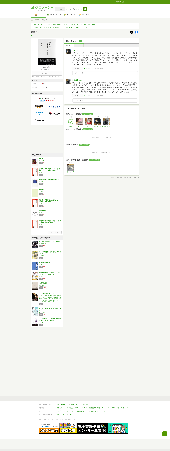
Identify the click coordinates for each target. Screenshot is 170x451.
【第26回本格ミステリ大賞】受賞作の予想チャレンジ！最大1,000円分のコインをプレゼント (60, 27)
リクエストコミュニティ (98, 411)
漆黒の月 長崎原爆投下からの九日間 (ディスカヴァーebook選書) (49, 169)
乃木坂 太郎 (42, 312)
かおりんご (76, 50)
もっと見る (55, 232)
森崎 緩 (41, 276)
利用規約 (85, 404)
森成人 (37, 20)
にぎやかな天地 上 (44, 262)
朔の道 (41, 158)
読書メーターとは (62, 404)
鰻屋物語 (42, 189)
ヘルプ (59, 411)
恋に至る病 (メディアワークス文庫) (49, 241)
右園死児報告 (43, 283)
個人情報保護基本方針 (71, 408)
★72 (85, 95)
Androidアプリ (61, 414)
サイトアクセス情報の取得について (118, 408)
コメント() (91, 68)
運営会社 (59, 408)
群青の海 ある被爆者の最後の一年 (49, 179)
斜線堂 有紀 (42, 243)
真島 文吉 (41, 285)
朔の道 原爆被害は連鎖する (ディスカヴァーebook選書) (50, 201)
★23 (85, 68)
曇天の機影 (42, 210)
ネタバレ (78, 45)
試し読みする (46, 73)
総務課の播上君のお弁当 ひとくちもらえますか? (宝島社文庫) (49, 273)
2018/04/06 (100, 95)
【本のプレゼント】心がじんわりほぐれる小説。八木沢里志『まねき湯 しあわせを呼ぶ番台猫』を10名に (64, 24)
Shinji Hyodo (77, 80)
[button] (85, 9)
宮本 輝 (41, 264)
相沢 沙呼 (41, 255)
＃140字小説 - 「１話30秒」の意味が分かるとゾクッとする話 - (50, 319)
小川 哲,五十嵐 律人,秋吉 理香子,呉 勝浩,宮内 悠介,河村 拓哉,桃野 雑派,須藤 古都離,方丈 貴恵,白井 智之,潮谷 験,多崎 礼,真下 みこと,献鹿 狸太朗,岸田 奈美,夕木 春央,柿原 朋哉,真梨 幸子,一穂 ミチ (50, 298)
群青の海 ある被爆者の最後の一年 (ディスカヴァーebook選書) (50, 221)
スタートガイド (75, 404)
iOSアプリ (72, 414)
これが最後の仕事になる (46, 293)
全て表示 (69, 45)
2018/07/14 (100, 68)
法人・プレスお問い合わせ (79, 411)
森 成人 (41, 160)
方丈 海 (41, 322)
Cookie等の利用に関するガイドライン (93, 408)
